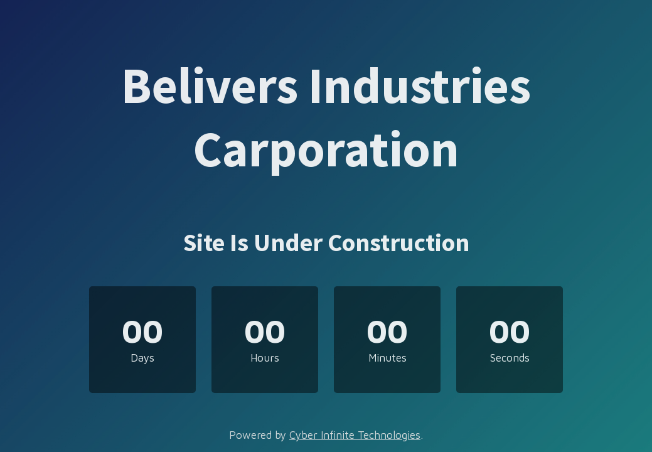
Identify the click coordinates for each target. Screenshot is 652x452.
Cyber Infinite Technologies (354, 435)
